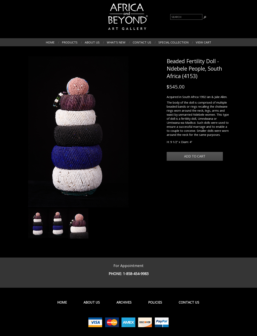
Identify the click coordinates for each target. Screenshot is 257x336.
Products (70, 42)
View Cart (203, 42)
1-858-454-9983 (136, 273)
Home (50, 42)
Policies (155, 302)
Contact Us (142, 42)
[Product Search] (186, 17)
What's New (116, 42)
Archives (124, 302)
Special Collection (173, 42)
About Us (92, 42)
